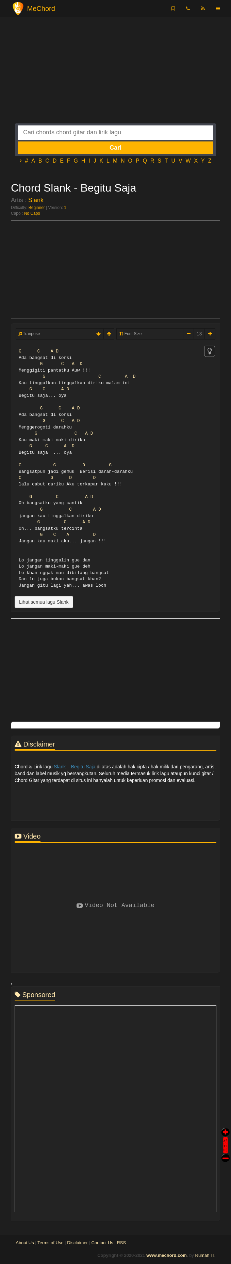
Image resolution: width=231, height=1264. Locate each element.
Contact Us (102, 1242)
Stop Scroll (225, 1153)
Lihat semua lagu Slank (44, 602)
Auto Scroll (225, 1135)
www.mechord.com (166, 1255)
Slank (36, 200)
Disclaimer (77, 1242)
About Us (25, 1242)
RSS (121, 1242)
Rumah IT (204, 1255)
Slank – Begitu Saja (74, 766)
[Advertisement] (115, 75)
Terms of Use (50, 1242)
